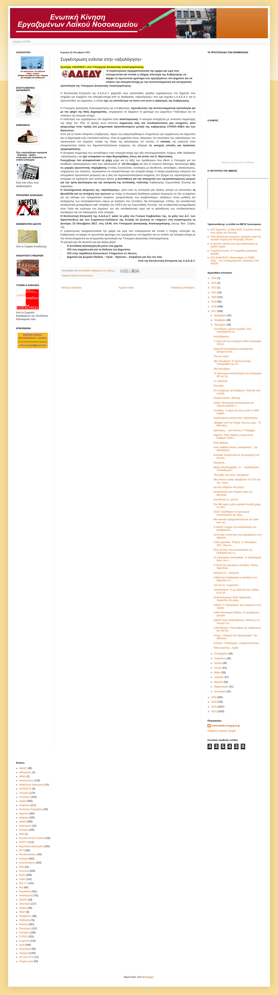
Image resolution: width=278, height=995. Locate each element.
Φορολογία (25, 948)
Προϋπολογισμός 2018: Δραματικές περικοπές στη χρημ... (232, 599)
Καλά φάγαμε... (222, 442)
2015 (214, 702)
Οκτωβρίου (220, 324)
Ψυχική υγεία (26, 961)
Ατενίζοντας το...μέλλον (226, 499)
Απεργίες (24, 793)
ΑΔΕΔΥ (73, 275)
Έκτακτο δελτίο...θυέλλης (227, 398)
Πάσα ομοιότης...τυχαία (226, 647)
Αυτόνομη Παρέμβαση (31, 809)
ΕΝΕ (21, 834)
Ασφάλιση (24, 805)
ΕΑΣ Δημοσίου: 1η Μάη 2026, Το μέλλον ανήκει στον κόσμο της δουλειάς (236, 231)
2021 (214, 292)
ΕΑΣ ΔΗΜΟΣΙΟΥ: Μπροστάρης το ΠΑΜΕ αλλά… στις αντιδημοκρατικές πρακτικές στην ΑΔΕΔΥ (235, 260)
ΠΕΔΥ (22, 912)
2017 (214, 311)
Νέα (21, 887)
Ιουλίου (218, 663)
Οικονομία (24, 903)
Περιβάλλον (25, 916)
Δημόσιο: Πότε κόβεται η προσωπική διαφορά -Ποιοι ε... (233, 436)
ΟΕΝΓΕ (23, 899)
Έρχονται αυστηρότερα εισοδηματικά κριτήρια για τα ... (233, 350)
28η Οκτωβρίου (222, 368)
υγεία (22, 944)
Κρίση (22, 875)
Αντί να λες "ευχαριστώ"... (227, 585)
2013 (214, 711)
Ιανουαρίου (220, 691)
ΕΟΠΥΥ (23, 842)
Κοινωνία (24, 871)
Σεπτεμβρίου (221, 653)
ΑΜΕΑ (22, 776)
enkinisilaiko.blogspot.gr (226, 725)
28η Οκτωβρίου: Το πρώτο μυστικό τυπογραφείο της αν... (232, 362)
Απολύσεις (24, 797)
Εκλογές (23, 829)
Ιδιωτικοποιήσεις (28, 854)
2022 (214, 287)
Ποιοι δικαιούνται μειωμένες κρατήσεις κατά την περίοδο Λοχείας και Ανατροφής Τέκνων (236, 238)
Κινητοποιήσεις (85, 275)
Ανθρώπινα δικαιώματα (31, 784)
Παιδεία (23, 908)
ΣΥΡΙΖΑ (23, 936)
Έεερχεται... (220, 462)
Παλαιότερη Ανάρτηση (182, 287)
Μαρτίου (219, 682)
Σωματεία (24, 940)
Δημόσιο (23, 813)
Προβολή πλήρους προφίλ (221, 731)
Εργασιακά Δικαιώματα (31, 846)
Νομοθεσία (25, 891)
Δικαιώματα (25, 825)
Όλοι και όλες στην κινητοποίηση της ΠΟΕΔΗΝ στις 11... (233, 551)
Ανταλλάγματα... (222, 336)
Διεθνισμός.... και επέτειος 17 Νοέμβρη (234, 430)
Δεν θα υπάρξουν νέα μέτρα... (229, 487)
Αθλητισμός (25, 772)
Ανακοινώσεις (26, 780)
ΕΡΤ (21, 850)
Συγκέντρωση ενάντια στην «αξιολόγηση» (236, 418)
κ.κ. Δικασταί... (221, 381)
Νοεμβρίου (220, 320)
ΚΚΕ (21, 866)
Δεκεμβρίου (220, 315)
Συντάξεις (24, 932)
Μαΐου (217, 672)
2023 (214, 283)
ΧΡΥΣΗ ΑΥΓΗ (26, 957)
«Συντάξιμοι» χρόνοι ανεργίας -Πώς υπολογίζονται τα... (233, 330)
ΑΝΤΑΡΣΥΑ (25, 788)
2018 (214, 306)
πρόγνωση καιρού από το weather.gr (237, 163)
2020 (214, 297)
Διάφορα (23, 817)
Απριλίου (219, 677)
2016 (214, 697)
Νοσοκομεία (25, 895)
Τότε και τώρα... (222, 356)
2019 (214, 301)
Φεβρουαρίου (221, 686)
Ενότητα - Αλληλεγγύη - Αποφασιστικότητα (236, 643)
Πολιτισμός (25, 928)
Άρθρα (22, 801)
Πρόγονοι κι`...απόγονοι (226, 572)
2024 (214, 278)
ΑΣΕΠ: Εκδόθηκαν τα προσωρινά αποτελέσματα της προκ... (231, 513)
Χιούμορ (23, 953)
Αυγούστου (220, 658)
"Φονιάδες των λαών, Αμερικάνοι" (231, 475)
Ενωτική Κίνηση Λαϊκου (31, 838)
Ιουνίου (218, 667)
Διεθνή (22, 821)
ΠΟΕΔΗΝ (24, 920)
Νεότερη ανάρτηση (71, 287)
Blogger (149, 977)
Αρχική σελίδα (21, 41)
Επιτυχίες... (220, 385)
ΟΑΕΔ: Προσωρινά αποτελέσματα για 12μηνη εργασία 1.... (234, 404)
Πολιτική (23, 924)
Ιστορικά (23, 858)
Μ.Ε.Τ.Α (23, 883)
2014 (214, 706)
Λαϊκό (22, 879)
